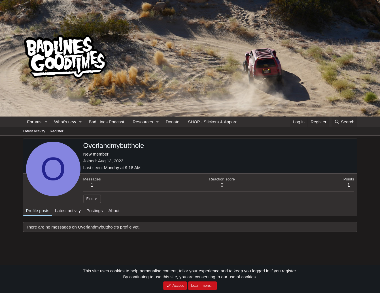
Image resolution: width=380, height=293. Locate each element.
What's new (65, 121)
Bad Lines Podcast (106, 121)
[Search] (344, 122)
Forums (34, 121)
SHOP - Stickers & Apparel (213, 121)
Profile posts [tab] (38, 210)
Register (56, 131)
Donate (172, 121)
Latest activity (34, 131)
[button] (46, 122)
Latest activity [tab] (68, 210)
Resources (143, 121)
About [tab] (113, 210)
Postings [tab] (94, 210)
